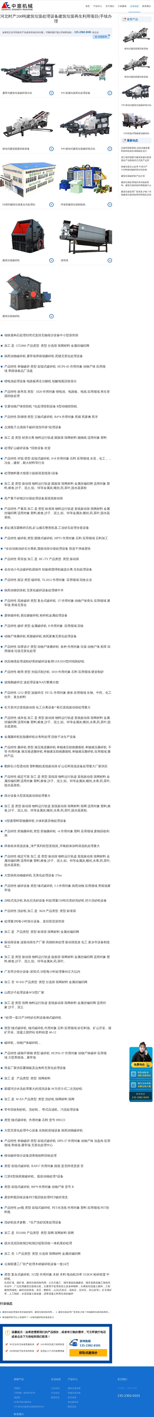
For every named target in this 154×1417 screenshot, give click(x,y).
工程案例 (122, 8)
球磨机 (17, 1388)
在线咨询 (102, 37)
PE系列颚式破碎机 (22, 1402)
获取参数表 (145, 1074)
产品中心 (97, 8)
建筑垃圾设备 (74, 1388)
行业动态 (55, 1393)
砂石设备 (72, 1397)
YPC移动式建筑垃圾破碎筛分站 (136, 105)
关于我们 (110, 8)
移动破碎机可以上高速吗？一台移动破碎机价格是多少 (28, 1317)
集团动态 (55, 1397)
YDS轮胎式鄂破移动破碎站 (136, 133)
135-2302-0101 (82, 32)
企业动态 (134, 8)
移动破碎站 (73, 1402)
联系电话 (140, 1096)
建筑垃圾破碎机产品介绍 (133, 176)
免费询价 (139, 1064)
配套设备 (72, 1407)
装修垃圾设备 (74, 1393)
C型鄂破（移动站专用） (25, 1393)
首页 (87, 8)
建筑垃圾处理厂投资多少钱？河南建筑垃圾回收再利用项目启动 (88, 1312)
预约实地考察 (145, 1085)
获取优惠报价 (88, 1352)
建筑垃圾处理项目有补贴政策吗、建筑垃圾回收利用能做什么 (31, 1312)
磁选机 (17, 1397)
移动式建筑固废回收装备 (136, 49)
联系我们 (146, 8)
